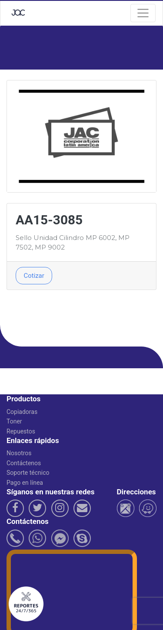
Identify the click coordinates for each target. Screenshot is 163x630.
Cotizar (34, 276)
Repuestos (21, 431)
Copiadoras (22, 411)
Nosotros (19, 453)
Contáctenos (24, 463)
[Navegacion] (143, 13)
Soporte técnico (28, 472)
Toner (14, 421)
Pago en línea (25, 482)
